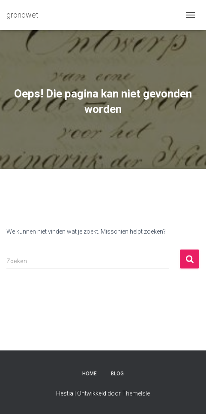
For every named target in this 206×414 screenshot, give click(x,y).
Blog (117, 374)
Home (89, 374)
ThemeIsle (136, 393)
